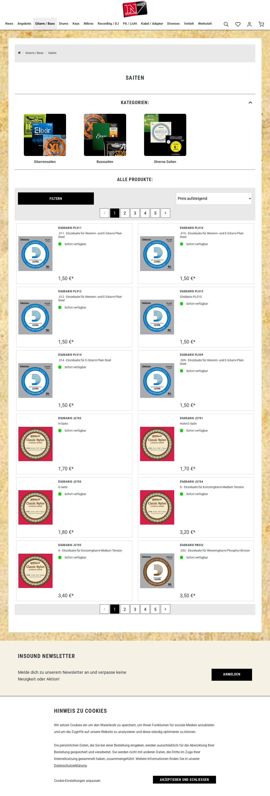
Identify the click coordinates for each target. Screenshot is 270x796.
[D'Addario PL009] (157, 380)
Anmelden (231, 674)
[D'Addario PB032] (157, 570)
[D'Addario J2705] (35, 571)
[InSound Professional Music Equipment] (19, 53)
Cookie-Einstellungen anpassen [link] (77, 781)
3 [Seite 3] (135, 213)
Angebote (24, 24)
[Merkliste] (238, 24)
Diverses (173, 24)
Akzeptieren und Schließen (184, 780)
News (9, 24)
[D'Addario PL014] (35, 380)
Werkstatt (205, 24)
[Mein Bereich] (249, 24)
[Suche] (226, 24)
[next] (165, 213)
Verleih (189, 24)
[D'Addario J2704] (157, 507)
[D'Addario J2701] (157, 444)
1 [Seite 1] (114, 213)
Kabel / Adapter (152, 24)
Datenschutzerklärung (70, 766)
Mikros (88, 24)
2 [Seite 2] (125, 213)
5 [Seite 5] (155, 213)
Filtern (56, 199)
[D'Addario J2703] (35, 507)
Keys (76, 24)
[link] (135, 102)
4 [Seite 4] (145, 213)
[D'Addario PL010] (157, 253)
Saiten (52, 53)
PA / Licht (130, 24)
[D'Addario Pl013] (157, 317)
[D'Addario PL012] (35, 317)
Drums (63, 24)
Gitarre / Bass (45, 24)
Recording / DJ (108, 24)
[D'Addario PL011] (35, 253)
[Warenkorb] (261, 24)
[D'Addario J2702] (35, 444)
